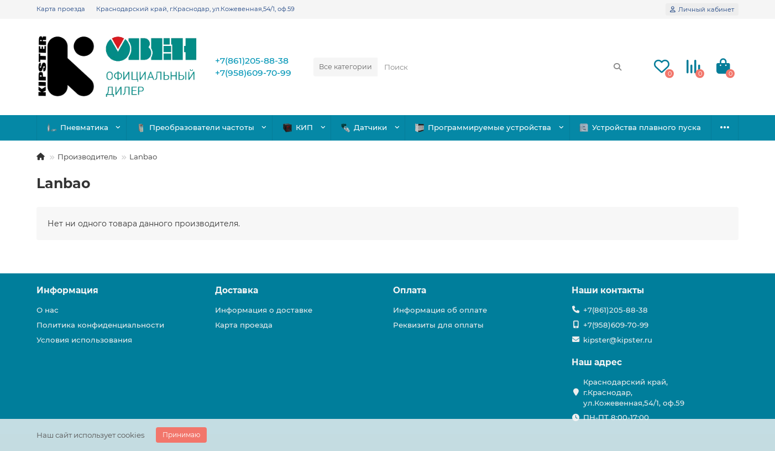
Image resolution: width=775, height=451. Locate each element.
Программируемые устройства (483, 127)
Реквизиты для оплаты (438, 324)
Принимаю (181, 435)
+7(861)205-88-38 (252, 60)
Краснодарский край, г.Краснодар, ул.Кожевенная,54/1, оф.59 (195, 9)
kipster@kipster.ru (617, 339)
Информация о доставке (263, 309)
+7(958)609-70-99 (253, 73)
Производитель (87, 156)
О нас (47, 309)
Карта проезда (60, 9)
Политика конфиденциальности (100, 324)
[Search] (504, 67)
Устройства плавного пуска (640, 127)
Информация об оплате (440, 309)
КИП (298, 127)
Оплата (409, 290)
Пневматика (78, 127)
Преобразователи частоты (195, 127)
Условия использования (84, 339)
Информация (67, 290)
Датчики (364, 127)
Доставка (236, 290)
